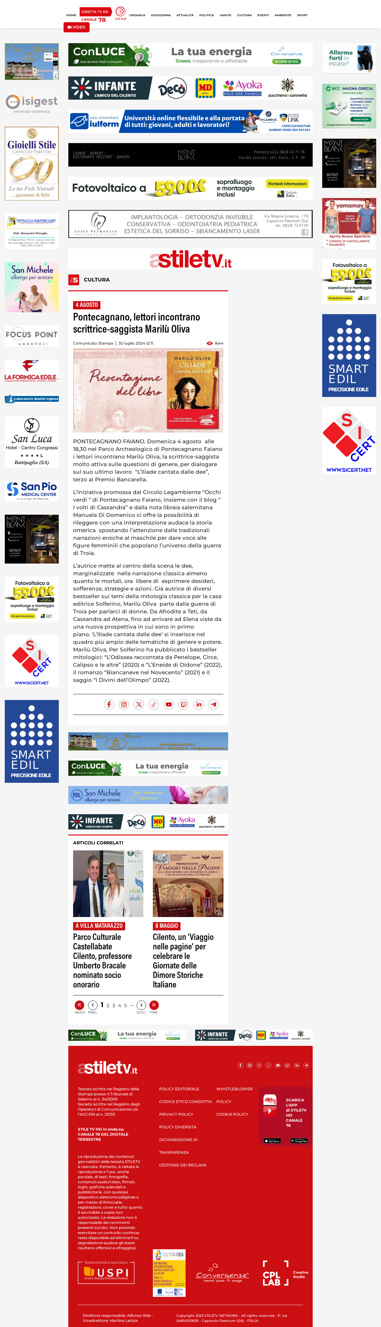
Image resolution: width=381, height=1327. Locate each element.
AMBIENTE (283, 15)
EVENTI (263, 15)
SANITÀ (225, 15)
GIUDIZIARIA (161, 15)
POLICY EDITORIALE (179, 1088)
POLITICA (206, 15)
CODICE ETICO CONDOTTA (185, 1101)
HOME (71, 15)
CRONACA (137, 15)
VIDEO (76, 27)
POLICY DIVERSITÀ (177, 1127)
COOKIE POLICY (232, 1114)
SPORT (302, 15)
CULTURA (244, 15)
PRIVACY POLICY (176, 1114)
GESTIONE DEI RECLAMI (182, 1165)
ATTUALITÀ (185, 15)
